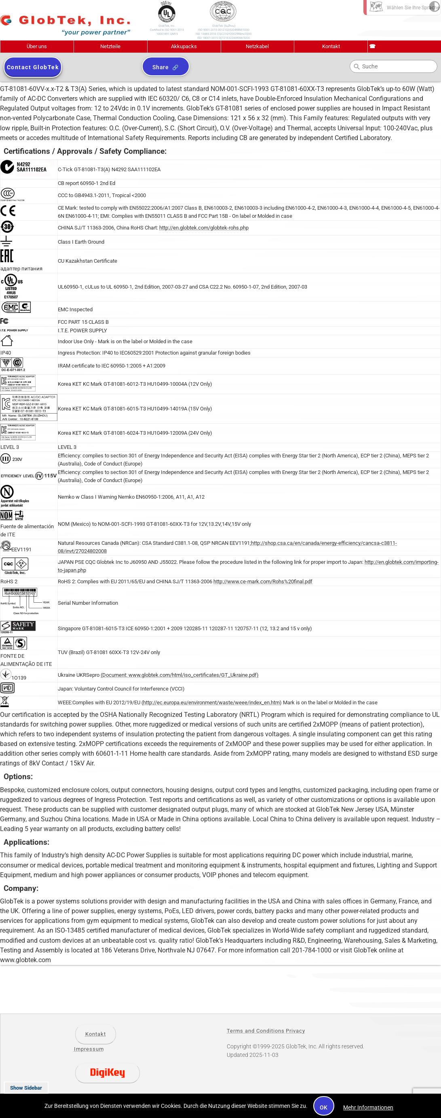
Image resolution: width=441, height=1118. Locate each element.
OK (324, 1107)
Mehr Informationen (368, 1107)
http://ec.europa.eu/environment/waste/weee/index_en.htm (211, 702)
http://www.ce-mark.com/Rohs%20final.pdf (262, 581)
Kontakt (331, 46)
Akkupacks (184, 46)
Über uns (37, 46)
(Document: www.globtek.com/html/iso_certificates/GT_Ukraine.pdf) (180, 675)
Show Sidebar (26, 1088)
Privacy (295, 1031)
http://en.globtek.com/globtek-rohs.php (204, 228)
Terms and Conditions (256, 1031)
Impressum (89, 1049)
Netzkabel (257, 46)
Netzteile (110, 46)
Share (160, 67)
